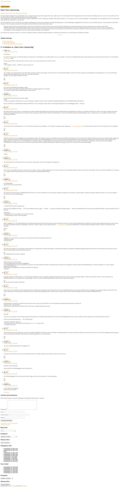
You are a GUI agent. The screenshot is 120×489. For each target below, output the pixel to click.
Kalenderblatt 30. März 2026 (11, 457)
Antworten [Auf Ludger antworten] (6, 67)
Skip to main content (6, 1)
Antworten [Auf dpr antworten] (6, 82)
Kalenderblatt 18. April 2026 (11, 462)
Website (3, 419)
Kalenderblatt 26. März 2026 (11, 454)
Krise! (5, 453)
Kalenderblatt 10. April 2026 (11, 461)
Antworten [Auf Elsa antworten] (6, 92)
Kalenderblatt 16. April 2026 (11, 474)
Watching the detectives (21, 13)
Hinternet (3, 4)
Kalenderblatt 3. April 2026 (10, 458)
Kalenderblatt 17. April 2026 (11, 473)
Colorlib (13, 487)
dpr (14, 13)
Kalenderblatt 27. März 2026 (11, 456)
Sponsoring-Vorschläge (9, 42)
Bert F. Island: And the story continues (13, 43)
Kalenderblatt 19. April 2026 (11, 470)
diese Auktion (7, 58)
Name (2, 413)
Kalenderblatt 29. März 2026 (11, 451)
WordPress (24, 487)
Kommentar (4, 411)
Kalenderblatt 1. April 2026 (10, 460)
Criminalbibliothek (62, 224)
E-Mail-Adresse (5, 416)
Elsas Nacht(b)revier (78, 126)
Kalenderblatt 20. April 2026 (11, 468)
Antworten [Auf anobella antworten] (6, 106)
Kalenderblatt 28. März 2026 (11, 450)
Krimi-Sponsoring (8, 41)
